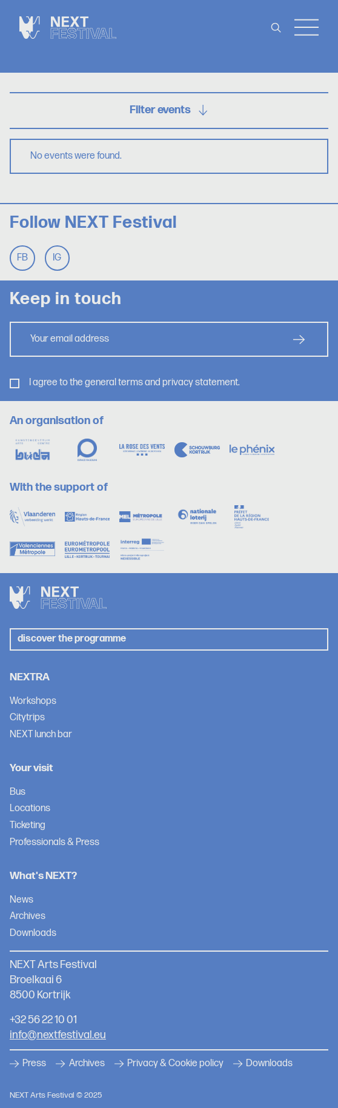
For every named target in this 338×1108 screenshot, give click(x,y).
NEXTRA (30, 677)
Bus (17, 792)
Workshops (33, 701)
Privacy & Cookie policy (169, 1064)
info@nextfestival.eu (58, 1035)
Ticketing (27, 825)
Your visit (31, 767)
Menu (306, 27)
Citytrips (27, 717)
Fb (22, 258)
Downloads (33, 933)
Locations (30, 808)
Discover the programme (72, 639)
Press (28, 1064)
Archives (27, 916)
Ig (57, 258)
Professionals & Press (54, 842)
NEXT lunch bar (41, 734)
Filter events (169, 110)
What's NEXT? (43, 875)
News (21, 900)
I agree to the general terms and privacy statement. (134, 382)
